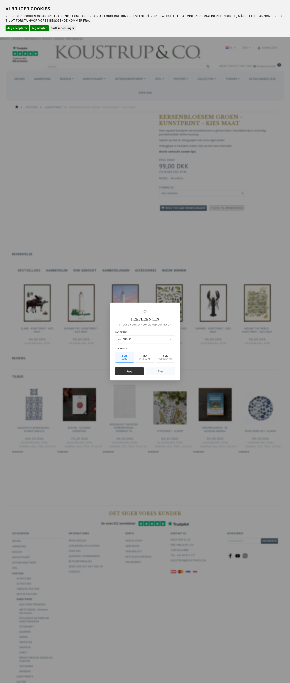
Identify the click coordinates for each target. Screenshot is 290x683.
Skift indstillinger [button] (62, 28)
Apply (129, 371)
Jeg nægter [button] (39, 28)
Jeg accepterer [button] (17, 28)
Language (121, 332)
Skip (160, 371)
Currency (121, 348)
